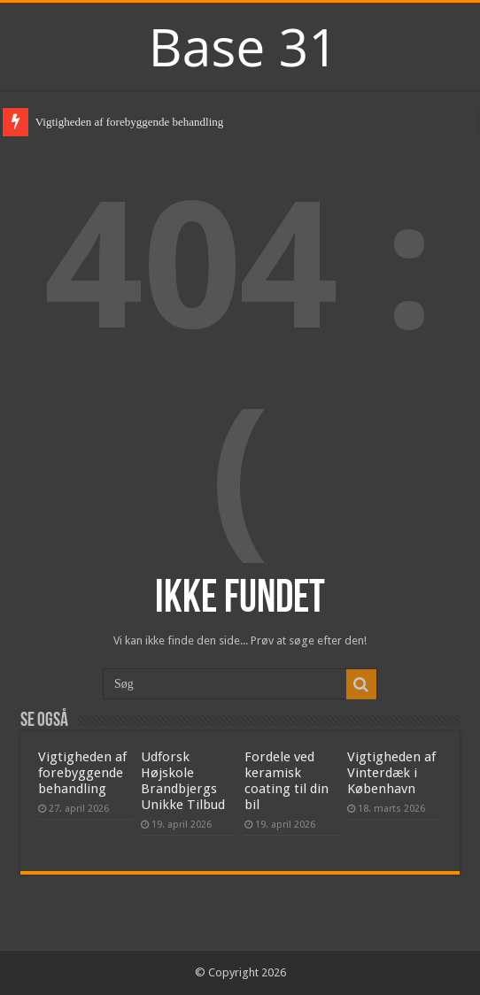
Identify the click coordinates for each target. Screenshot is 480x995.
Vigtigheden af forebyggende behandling (129, 121)
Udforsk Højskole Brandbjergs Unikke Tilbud (183, 781)
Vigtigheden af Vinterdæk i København (391, 773)
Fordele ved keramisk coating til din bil (286, 781)
